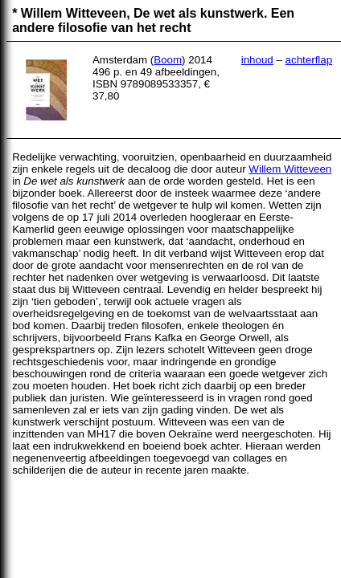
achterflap (309, 60)
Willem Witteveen (290, 169)
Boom (168, 60)
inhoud (257, 60)
